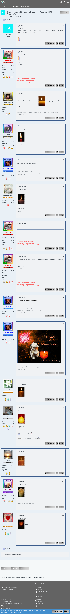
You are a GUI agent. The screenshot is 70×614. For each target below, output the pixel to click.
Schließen (66, 611)
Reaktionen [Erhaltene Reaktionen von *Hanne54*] (4, 495)
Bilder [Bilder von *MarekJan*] (3, 72)
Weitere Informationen (58, 611)
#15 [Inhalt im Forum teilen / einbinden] (63, 515)
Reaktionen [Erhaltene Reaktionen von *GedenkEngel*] (4, 174)
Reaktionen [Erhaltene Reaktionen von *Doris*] (4, 421)
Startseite (5, 586)
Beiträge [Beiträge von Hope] (4, 531)
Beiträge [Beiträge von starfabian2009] (4, 109)
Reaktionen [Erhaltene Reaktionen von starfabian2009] (4, 107)
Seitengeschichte (7, 601)
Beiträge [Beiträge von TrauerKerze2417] (4, 202)
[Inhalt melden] (46, 43)
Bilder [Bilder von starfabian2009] (3, 111)
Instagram (40, 601)
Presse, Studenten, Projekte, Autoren (12, 603)
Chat (39, 594)
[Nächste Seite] (10, 20)
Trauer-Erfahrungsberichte (10, 587)
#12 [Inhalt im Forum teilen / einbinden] (63, 407)
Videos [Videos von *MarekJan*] (3, 74)
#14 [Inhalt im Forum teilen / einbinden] (63, 481)
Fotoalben (40, 589)
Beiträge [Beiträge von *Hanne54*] (4, 497)
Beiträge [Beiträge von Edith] (4, 467)
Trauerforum (41, 586)
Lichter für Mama (24, 438)
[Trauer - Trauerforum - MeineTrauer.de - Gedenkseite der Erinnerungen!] (2, 1)
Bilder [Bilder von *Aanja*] (3, 145)
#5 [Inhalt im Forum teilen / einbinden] (63, 160)
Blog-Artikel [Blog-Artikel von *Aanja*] (4, 143)
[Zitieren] (57, 43)
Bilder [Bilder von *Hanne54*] (3, 498)
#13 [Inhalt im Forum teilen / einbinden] (63, 451)
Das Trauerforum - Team (9, 605)
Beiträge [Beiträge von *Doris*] (4, 423)
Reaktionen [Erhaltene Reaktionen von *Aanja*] (4, 140)
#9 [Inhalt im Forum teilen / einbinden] (63, 297)
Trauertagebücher (42, 591)
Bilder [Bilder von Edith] (3, 470)
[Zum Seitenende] (60, 43)
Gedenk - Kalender (8, 589)
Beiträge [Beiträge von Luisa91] (4, 396)
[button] (68, 1)
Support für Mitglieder (8, 606)
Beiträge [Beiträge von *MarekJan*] (4, 69)
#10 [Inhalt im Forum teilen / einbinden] (63, 323)
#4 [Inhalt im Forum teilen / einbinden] (63, 126)
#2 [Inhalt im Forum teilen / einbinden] (63, 51)
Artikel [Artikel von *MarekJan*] (3, 67)
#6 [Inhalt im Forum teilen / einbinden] (63, 186)
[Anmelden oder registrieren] (64, 1)
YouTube (40, 606)
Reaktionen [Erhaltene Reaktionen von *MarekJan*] (4, 65)
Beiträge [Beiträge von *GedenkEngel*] (4, 175)
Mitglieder (40, 596)
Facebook (40, 603)
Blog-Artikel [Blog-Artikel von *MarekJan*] (4, 70)
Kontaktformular (7, 608)
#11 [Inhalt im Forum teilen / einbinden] (63, 381)
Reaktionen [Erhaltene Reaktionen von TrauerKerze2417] (4, 200)
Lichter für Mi (23, 433)
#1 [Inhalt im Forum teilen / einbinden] (63, 25)
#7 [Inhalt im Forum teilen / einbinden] (63, 223)
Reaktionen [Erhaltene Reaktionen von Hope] (4, 529)
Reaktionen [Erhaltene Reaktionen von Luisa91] (4, 395)
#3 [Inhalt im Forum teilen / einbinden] (63, 93)
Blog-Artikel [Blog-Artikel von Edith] (4, 469)
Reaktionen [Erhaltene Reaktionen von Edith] (4, 465)
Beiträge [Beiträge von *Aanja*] (4, 141)
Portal (39, 587)
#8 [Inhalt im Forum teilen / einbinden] (63, 256)
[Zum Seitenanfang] (62, 43)
